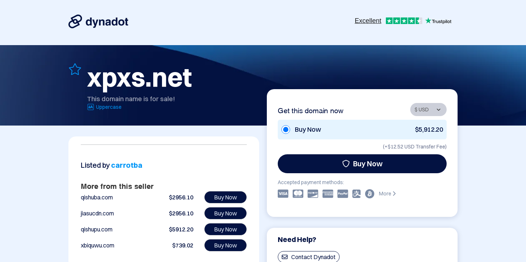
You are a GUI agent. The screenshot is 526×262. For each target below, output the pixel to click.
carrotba (126, 165)
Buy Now (362, 163)
